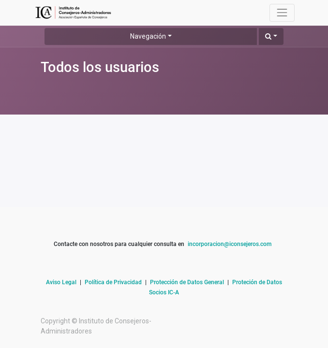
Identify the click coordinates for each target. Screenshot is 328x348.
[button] (271, 36)
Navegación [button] (148, 36)
